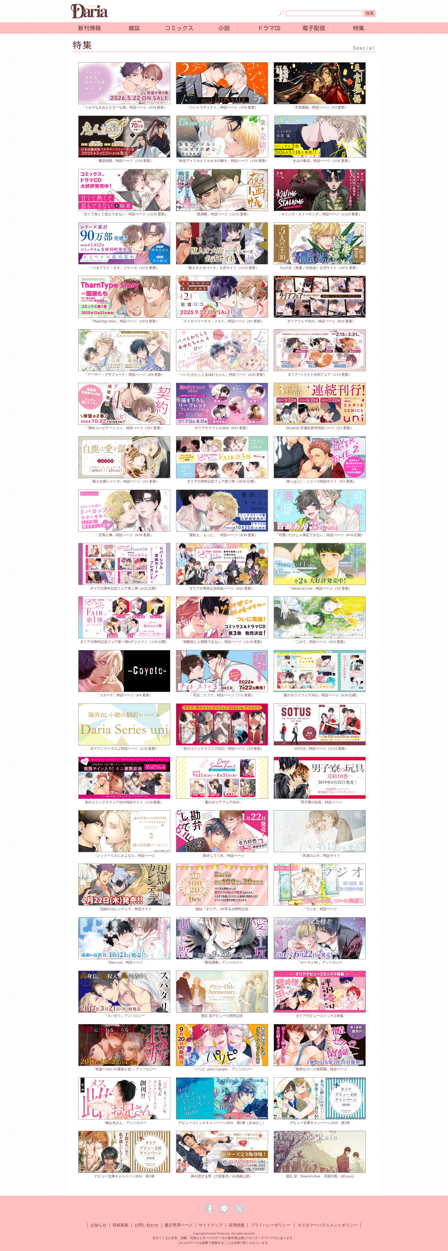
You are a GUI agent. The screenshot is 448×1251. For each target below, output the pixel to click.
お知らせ (99, 1225)
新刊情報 (89, 28)
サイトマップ (211, 1225)
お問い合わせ (147, 1225)
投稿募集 (121, 1225)
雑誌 (134, 28)
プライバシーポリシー (271, 1225)
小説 (224, 28)
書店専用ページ (179, 1225)
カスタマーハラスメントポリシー (327, 1225)
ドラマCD (268, 28)
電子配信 (313, 28)
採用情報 (237, 1225)
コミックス (179, 28)
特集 (358, 28)
